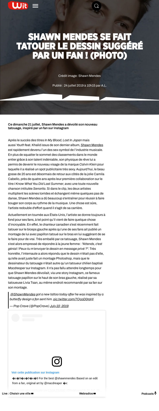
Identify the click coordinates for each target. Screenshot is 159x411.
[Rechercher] (96, 6)
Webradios (86, 393)
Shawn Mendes (92, 145)
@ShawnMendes (22, 294)
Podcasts (149, 393)
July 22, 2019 (59, 306)
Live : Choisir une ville (16, 393)
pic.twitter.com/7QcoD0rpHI (73, 299)
